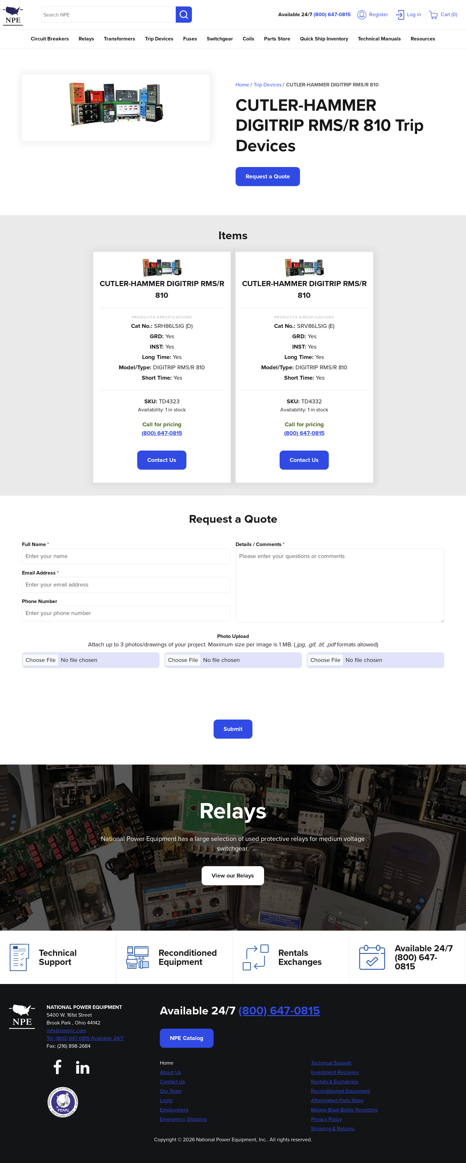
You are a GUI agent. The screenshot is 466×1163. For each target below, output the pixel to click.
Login (166, 1100)
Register (372, 14)
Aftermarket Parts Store (337, 1100)
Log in (408, 14)
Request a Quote (268, 176)
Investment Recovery (335, 1072)
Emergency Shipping (183, 1119)
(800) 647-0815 (332, 14)
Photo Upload (233, 636)
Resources (423, 38)
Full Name (34, 544)
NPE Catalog (187, 1038)
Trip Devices (159, 38)
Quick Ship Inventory (324, 38)
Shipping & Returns (332, 1128)
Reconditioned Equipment (171, 957)
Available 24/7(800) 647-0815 (406, 957)
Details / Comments (259, 544)
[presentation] (233, 693)
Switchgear (220, 38)
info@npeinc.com (66, 1030)
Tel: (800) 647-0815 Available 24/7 (85, 1038)
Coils (248, 38)
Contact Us (161, 460)
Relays (86, 38)
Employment (174, 1109)
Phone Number (39, 601)
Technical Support (43, 957)
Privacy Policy (326, 1119)
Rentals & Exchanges (334, 1081)
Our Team (171, 1091)
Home (166, 1063)
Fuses (190, 38)
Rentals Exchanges (282, 957)
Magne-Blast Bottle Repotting (344, 1109)
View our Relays (233, 875)
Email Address (39, 572)
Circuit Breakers (50, 38)
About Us (170, 1072)
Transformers (119, 38)
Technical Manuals (379, 38)
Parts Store (277, 38)
